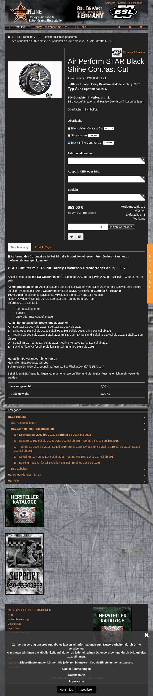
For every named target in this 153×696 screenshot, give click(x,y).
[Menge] (88, 227)
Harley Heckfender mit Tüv (51, 27)
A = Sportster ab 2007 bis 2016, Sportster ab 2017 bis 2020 (52, 434)
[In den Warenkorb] (121, 227)
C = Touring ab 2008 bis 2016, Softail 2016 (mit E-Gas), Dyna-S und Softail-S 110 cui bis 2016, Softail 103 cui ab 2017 (77, 448)
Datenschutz (76, 674)
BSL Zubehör (79, 469)
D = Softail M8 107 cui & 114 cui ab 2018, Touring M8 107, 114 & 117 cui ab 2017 (64, 456)
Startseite (110, 3)
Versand (92, 213)
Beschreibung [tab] (19, 247)
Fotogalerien (135, 3)
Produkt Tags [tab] (43, 247)
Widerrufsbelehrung (18, 619)
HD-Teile (82, 27)
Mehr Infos (66, 689)
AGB (10, 615)
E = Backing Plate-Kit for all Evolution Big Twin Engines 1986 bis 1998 (57, 462)
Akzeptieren (86, 689)
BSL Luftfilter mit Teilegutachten (79, 429)
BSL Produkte (18, 27)
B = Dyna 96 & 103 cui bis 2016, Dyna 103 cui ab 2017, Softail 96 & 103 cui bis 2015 (66, 440)
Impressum (76, 681)
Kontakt (122, 3)
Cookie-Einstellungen (76, 668)
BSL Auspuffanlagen (79, 423)
